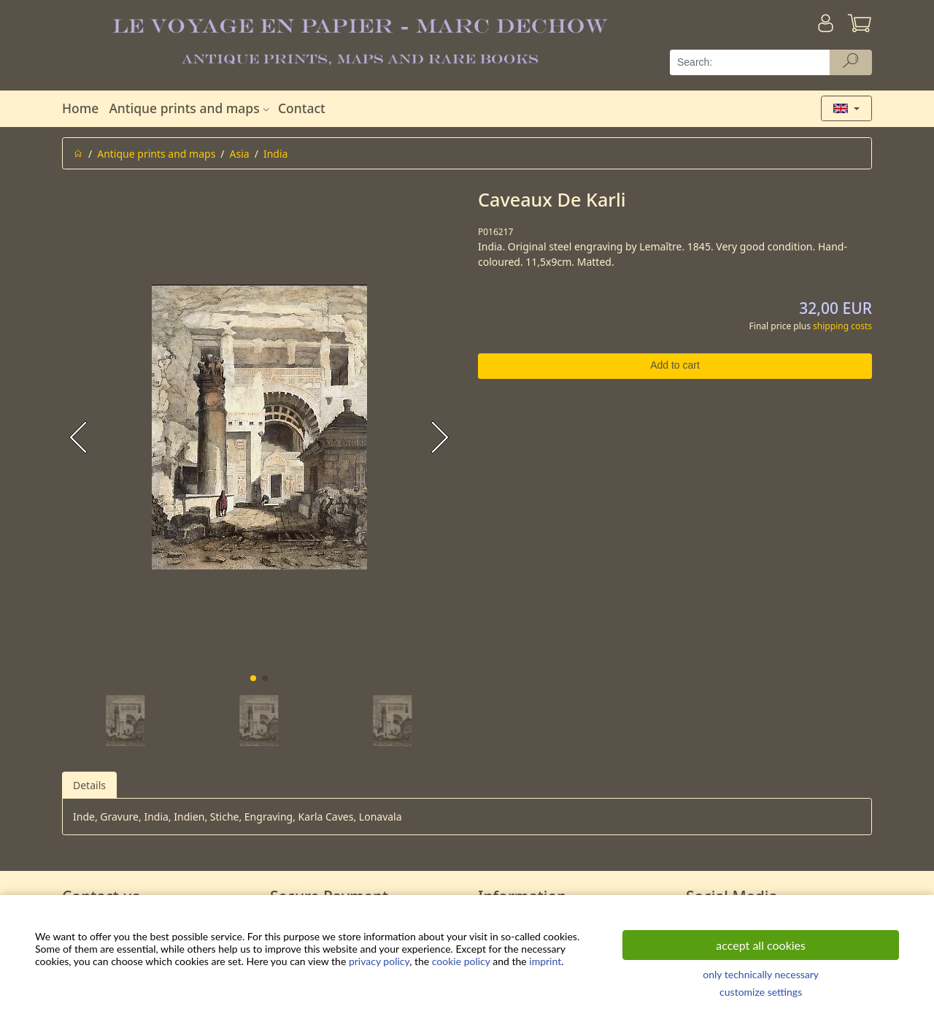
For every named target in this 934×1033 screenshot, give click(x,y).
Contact (301, 108)
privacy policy (379, 961)
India (275, 154)
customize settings (760, 992)
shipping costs (842, 326)
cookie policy (461, 961)
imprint (545, 961)
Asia (240, 154)
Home (80, 108)
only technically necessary (761, 974)
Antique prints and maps (190, 108)
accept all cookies (761, 945)
